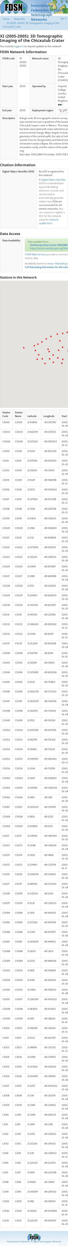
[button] (24, 347)
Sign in (63, 18)
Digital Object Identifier (53, 179)
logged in (19, 46)
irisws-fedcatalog (57, 263)
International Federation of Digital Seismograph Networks (34, 1241)
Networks (19, 19)
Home (6, 19)
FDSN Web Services (36, 254)
